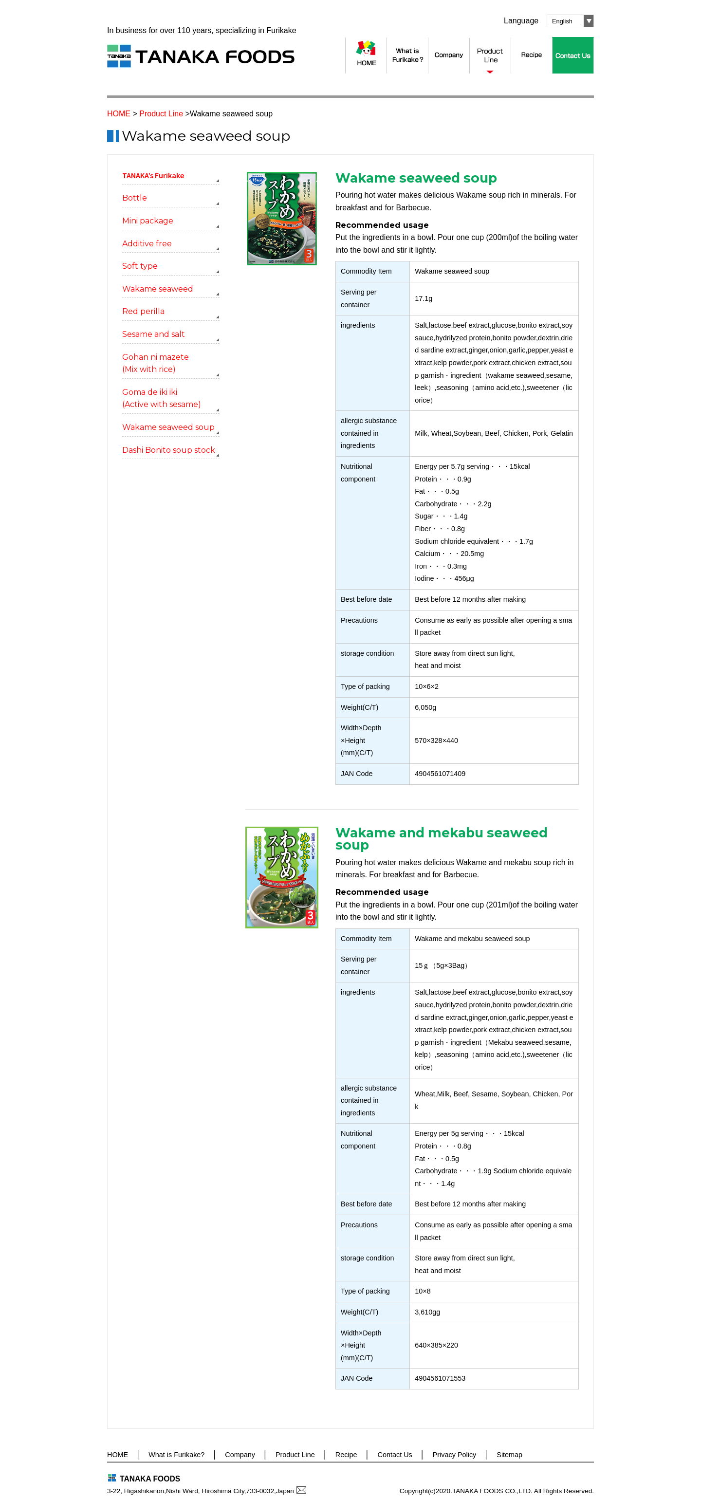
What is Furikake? (176, 1455)
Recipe (346, 1455)
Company (240, 1455)
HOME (118, 114)
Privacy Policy (455, 1455)
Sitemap (509, 1455)
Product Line (161, 114)
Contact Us (395, 1455)
